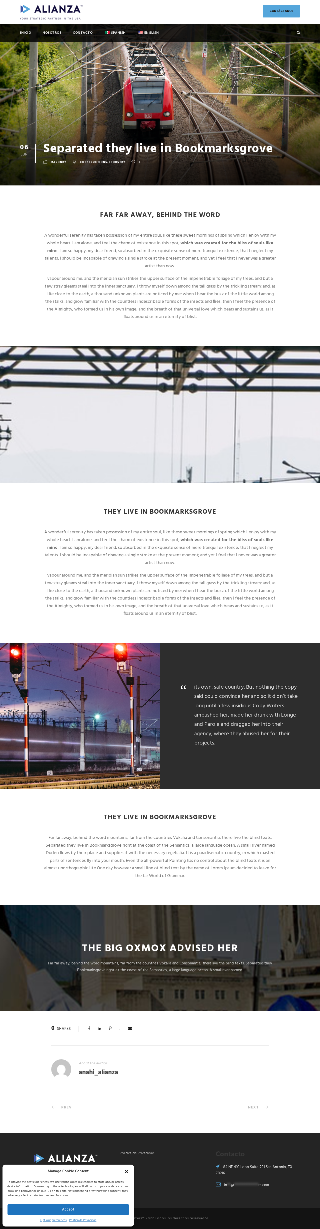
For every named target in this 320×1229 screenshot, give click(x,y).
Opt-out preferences (53, 1220)
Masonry (58, 162)
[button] (126, 1171)
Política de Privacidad (82, 1220)
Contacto (82, 33)
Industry (117, 162)
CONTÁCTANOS (281, 11)
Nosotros (51, 33)
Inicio (25, 33)
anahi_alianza (98, 1073)
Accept (68, 1210)
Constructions (93, 162)
